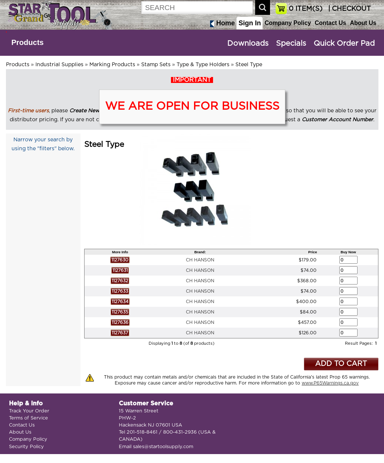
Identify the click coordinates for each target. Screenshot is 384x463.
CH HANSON (200, 260)
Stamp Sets (156, 64)
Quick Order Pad (344, 43)
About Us (363, 23)
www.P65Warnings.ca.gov (330, 383)
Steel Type (248, 64)
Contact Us (330, 23)
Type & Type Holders (203, 64)
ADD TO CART (341, 363)
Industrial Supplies (59, 64)
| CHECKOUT (348, 9)
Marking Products (112, 64)
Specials (291, 43)
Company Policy (287, 23)
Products (28, 42)
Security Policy (26, 446)
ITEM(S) (306, 9)
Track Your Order (29, 411)
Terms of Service (28, 418)
